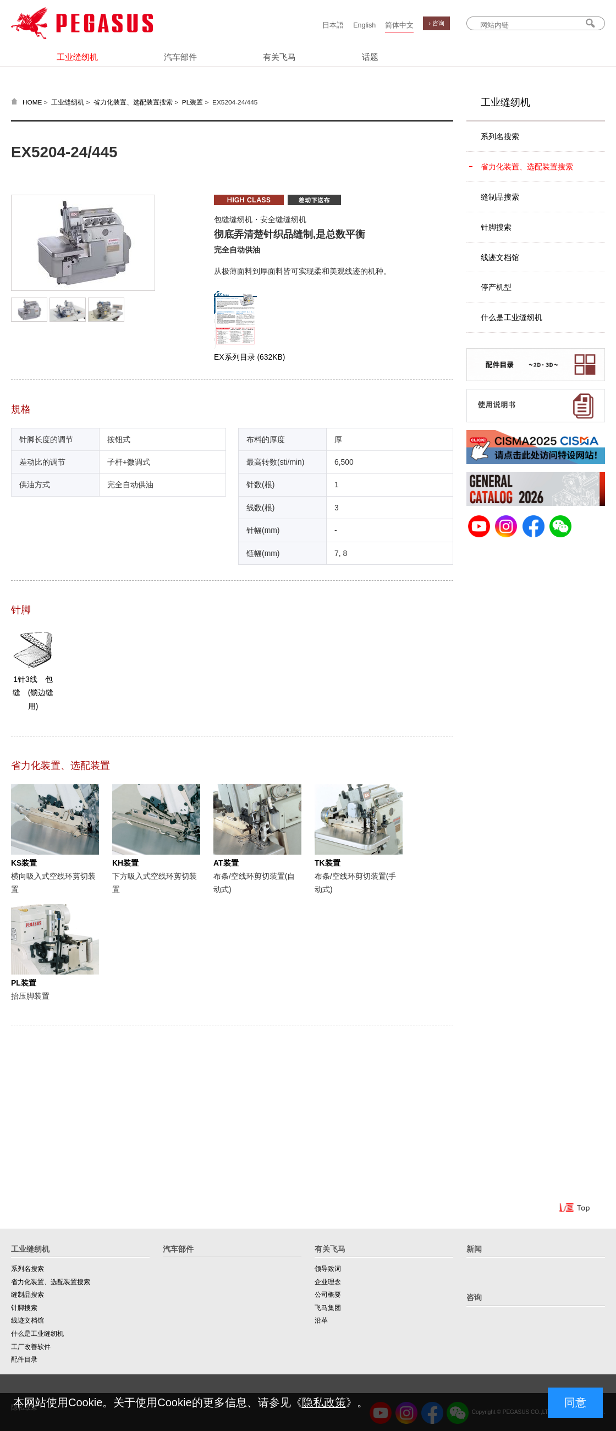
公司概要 (328, 1294)
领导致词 (328, 1269)
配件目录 (24, 1359)
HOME (32, 102)
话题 (370, 57)
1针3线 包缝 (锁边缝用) (33, 693)
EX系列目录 (249, 357)
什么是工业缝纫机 (511, 317)
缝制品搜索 (500, 196)
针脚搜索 (496, 227)
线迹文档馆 (500, 257)
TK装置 (327, 862)
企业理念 (328, 1282)
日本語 (333, 25)
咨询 (474, 1297)
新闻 (474, 1249)
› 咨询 (436, 23)
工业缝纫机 (77, 57)
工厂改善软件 (31, 1347)
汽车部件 (180, 57)
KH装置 (125, 862)
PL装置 (192, 102)
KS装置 (24, 862)
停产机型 (496, 287)
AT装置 (226, 862)
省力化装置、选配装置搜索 (133, 102)
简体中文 (399, 25)
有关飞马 (279, 57)
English (364, 25)
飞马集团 (328, 1308)
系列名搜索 (500, 136)
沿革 (321, 1320)
